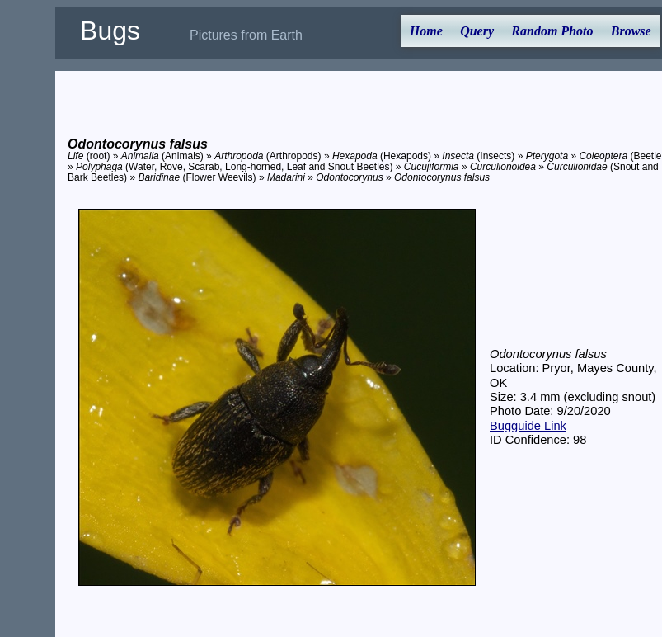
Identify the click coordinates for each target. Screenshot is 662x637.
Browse (631, 31)
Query (477, 31)
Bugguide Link (528, 425)
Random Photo (552, 31)
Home (426, 31)
